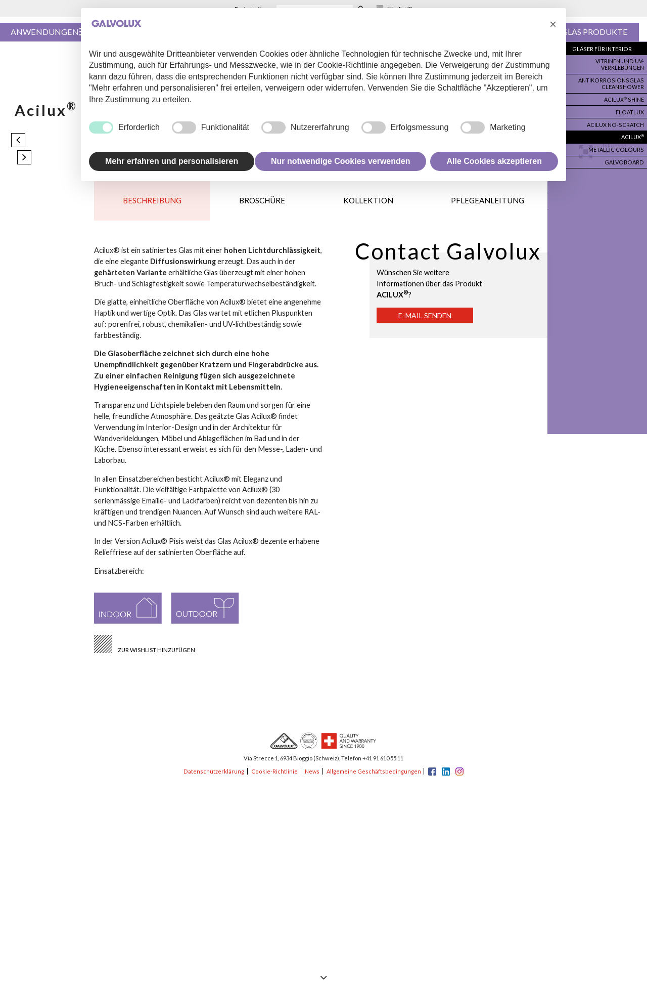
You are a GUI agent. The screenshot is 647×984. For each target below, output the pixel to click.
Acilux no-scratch (617, 120)
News (311, 777)
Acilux (631, 131)
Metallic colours (618, 143)
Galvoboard (625, 155)
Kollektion (368, 203)
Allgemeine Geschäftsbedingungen (374, 777)
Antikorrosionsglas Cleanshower (614, 81)
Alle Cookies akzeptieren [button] (494, 161)
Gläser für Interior (604, 49)
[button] (553, 24)
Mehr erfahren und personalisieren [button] (171, 161)
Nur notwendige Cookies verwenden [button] (340, 161)
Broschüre (263, 203)
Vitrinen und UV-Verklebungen (618, 64)
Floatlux (630, 108)
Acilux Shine (623, 96)
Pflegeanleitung (487, 203)
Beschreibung (152, 203)
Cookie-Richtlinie (273, 777)
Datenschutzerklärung (213, 777)
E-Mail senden (428, 321)
